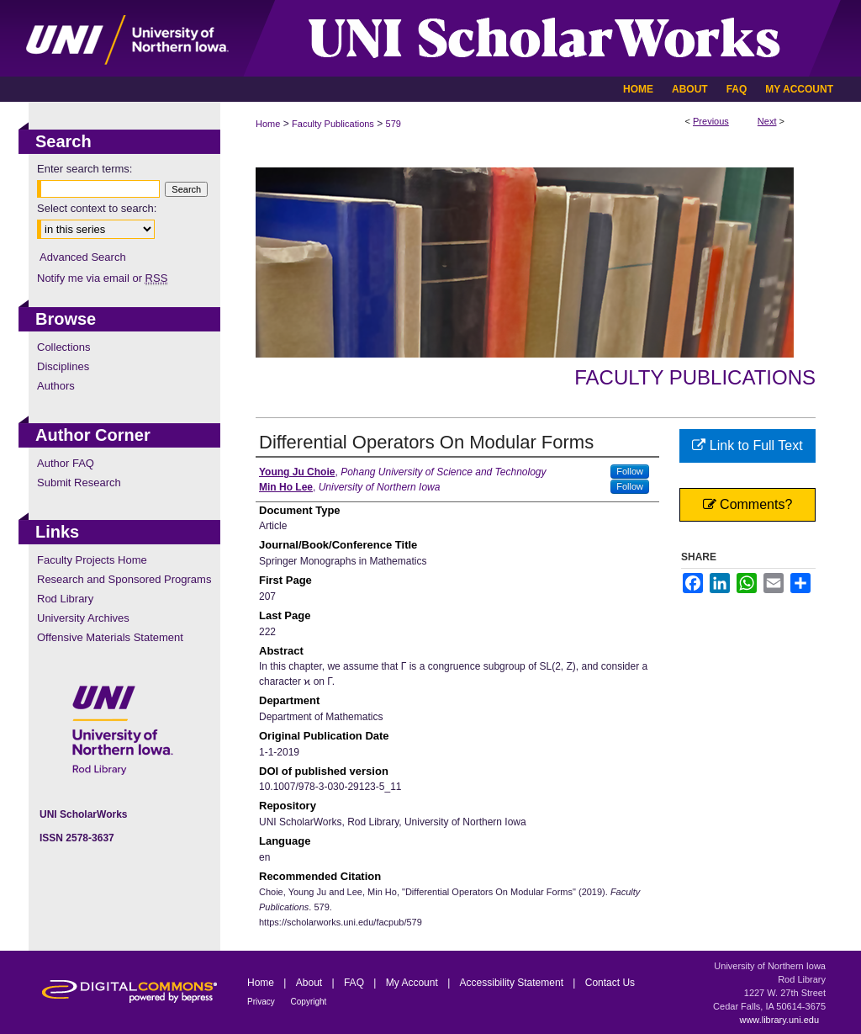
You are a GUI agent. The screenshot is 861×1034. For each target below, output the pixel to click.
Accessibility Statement (513, 983)
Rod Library (65, 598)
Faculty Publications (333, 124)
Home (268, 124)
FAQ (355, 983)
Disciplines (63, 366)
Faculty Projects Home (92, 560)
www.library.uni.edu (779, 1020)
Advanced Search (83, 257)
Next (767, 121)
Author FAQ (65, 463)
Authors (56, 385)
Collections (64, 347)
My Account (413, 983)
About (310, 983)
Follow (629, 471)
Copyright (309, 1001)
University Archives (83, 618)
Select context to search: (96, 208)
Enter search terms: (84, 168)
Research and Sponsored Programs (124, 579)
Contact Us (610, 983)
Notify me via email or (102, 278)
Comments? (748, 504)
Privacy (262, 1001)
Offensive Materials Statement (110, 637)
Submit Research (79, 482)
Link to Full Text (747, 445)
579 (393, 124)
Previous (711, 121)
